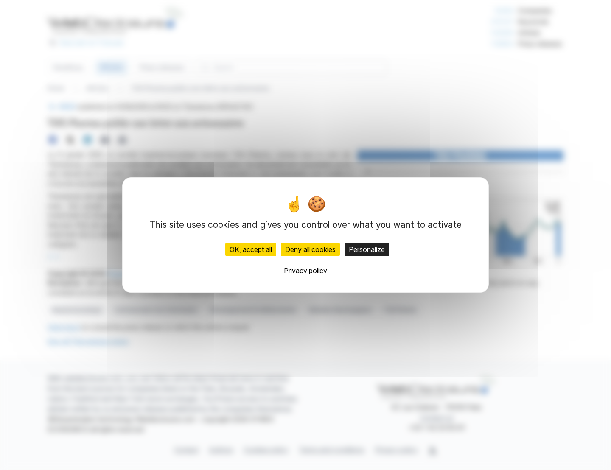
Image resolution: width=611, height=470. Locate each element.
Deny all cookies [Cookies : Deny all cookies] (310, 249)
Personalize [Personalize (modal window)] (367, 249)
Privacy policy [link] (305, 270)
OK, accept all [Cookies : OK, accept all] (251, 249)
